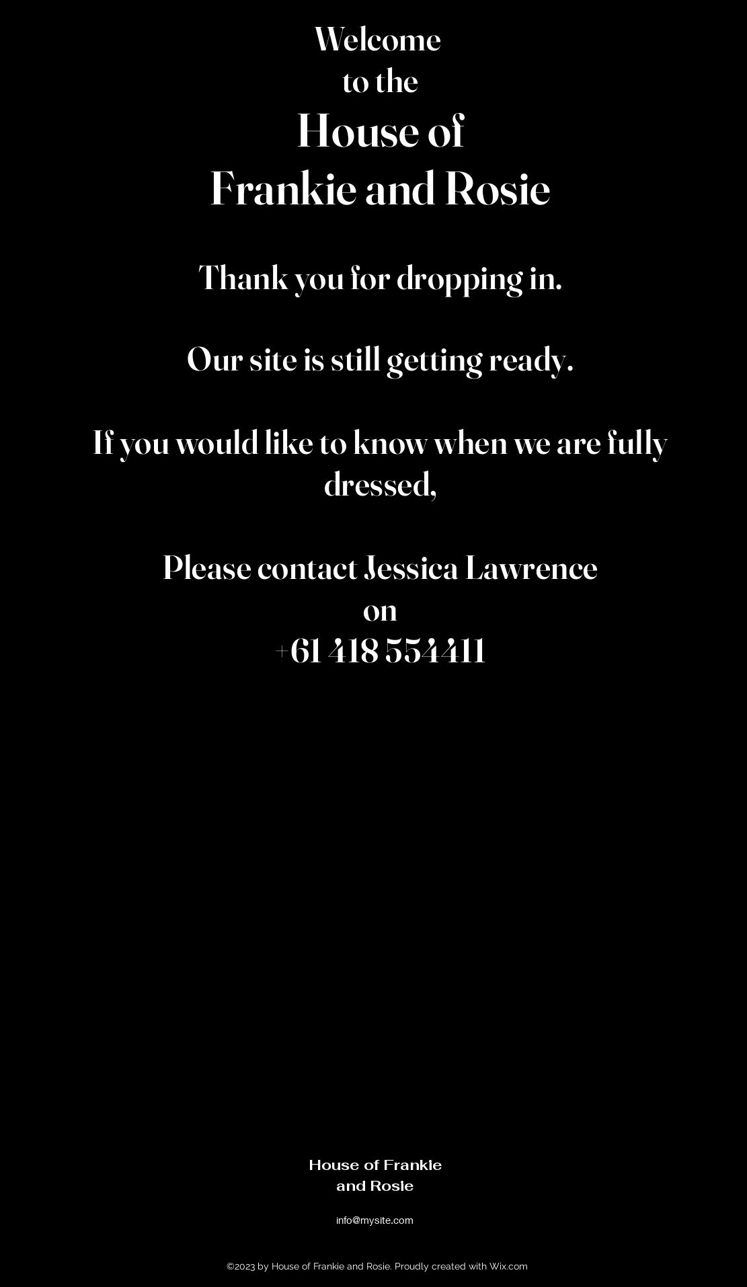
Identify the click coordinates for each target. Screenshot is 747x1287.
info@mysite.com (375, 1220)
